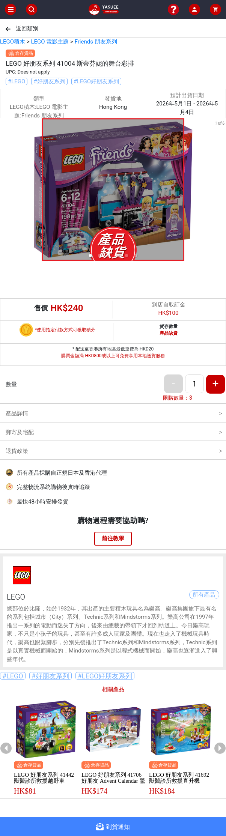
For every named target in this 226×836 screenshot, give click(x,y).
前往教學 (113, 538)
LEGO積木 (12, 41)
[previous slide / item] (5, 190)
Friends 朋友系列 (96, 41)
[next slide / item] (220, 190)
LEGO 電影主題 (50, 41)
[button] (90, 255)
